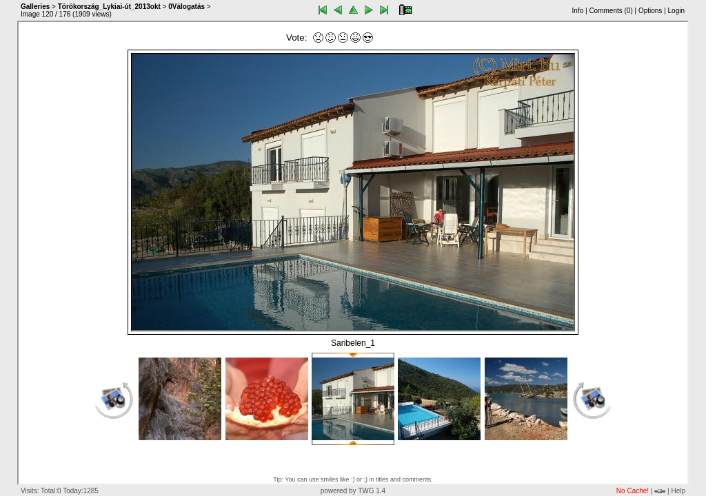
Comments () (610, 10)
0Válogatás (186, 6)
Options (650, 10)
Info (578, 10)
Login (676, 10)
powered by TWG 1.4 (353, 491)
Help (678, 491)
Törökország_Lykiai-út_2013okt (109, 6)
